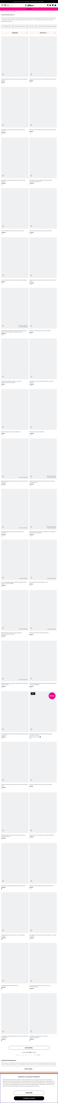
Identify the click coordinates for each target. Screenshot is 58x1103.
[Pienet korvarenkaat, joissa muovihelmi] (43, 312)
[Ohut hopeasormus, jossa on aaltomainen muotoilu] (15, 513)
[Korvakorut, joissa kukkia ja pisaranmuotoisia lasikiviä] (15, 161)
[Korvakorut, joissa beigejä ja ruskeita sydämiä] (15, 866)
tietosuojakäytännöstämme (17, 1086)
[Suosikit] (53, 5)
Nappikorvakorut (20, 26)
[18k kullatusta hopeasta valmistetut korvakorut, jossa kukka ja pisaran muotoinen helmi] (15, 312)
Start (2, 11)
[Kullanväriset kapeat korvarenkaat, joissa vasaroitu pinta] (15, 766)
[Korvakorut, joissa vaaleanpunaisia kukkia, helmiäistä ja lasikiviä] (43, 161)
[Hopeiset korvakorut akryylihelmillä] (43, 614)
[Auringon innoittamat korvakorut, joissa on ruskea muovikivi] (43, 916)
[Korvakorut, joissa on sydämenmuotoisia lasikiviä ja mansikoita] (15, 1017)
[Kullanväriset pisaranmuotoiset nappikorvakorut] (15, 261)
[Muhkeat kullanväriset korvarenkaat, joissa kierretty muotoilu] (43, 715)
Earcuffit (31, 26)
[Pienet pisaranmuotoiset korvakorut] (15, 412)
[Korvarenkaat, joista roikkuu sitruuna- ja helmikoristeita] (43, 967)
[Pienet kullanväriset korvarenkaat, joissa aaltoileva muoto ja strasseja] (43, 665)
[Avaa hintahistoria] (40, 737)
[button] (50, 5)
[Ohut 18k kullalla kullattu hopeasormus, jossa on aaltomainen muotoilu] (43, 513)
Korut (7, 11)
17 (34, 1055)
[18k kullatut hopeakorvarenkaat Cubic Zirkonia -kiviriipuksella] (43, 462)
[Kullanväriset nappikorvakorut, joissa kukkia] (43, 866)
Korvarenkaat (7, 26)
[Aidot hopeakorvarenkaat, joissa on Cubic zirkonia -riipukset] (15, 462)
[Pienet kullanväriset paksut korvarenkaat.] (43, 211)
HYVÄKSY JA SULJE (29, 1098)
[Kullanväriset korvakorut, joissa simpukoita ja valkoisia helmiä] (15, 816)
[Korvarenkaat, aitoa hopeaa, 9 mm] (43, 563)
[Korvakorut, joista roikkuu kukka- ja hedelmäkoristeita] (43, 1017)
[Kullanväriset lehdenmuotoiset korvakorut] (15, 211)
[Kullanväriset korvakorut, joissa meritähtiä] (43, 766)
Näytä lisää (29, 1069)
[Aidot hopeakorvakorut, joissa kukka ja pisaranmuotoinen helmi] (15, 614)
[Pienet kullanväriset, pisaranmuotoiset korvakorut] (43, 111)
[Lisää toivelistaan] (3, 74)
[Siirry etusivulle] (29, 5)
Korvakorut (13, 11)
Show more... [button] (29, 1047)
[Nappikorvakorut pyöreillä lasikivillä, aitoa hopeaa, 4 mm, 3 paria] (15, 665)
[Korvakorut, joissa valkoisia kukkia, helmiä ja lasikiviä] (15, 111)
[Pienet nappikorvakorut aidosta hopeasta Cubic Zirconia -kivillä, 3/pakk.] (15, 563)
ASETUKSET (29, 1093)
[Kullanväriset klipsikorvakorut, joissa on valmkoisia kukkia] (43, 261)
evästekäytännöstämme (32, 1086)
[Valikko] (2, 5)
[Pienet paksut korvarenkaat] (43, 412)
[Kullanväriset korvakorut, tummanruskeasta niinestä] (15, 916)
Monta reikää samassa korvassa (47, 26)
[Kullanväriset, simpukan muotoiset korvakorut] (43, 816)
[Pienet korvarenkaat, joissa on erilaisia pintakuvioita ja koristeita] (15, 362)
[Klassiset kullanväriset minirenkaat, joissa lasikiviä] (43, 60)
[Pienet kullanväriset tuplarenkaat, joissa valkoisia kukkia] (15, 60)
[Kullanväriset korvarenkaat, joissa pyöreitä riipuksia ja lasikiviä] (15, 715)
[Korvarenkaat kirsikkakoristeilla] (15, 967)
